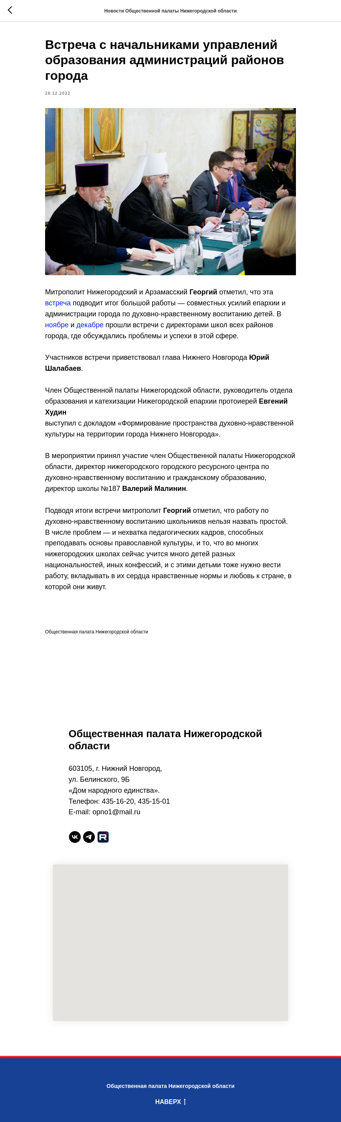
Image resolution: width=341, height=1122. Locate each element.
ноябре (57, 325)
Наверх (170, 1102)
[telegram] (89, 837)
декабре (89, 325)
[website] (103, 837)
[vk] (75, 837)
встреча (58, 303)
